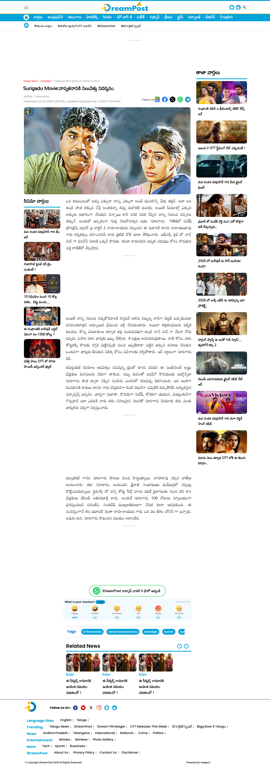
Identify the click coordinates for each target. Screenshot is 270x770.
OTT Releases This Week (148, 726)
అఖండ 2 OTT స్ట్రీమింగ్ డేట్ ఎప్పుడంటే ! (221, 148)
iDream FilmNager (111, 726)
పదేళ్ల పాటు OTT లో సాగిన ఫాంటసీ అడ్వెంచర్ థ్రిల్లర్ (39, 364)
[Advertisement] (135, 50)
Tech (46, 746)
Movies (64, 739)
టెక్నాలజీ (194, 17)
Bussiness (77, 746)
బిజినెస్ (210, 17)
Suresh (168, 632)
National (126, 733)
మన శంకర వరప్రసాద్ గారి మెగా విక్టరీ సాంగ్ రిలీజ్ (220, 421)
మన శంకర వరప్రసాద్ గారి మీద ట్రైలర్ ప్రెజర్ (220, 184)
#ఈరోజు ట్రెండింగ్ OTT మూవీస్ (75, 26)
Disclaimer (130, 752)
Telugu (82, 720)
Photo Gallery (103, 739)
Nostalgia (150, 632)
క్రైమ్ (180, 17)
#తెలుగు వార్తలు (43, 26)
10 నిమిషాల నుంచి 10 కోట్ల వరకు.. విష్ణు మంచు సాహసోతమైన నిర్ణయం (40, 299)
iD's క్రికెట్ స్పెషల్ (182, 726)
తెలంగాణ (74, 17)
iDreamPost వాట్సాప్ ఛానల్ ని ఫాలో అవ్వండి (131, 590)
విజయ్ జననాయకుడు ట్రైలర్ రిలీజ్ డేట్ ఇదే (220, 381)
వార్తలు (38, 17)
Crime (143, 733)
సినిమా (107, 17)
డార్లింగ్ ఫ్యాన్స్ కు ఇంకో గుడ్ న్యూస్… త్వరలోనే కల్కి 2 (220, 342)
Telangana (81, 733)
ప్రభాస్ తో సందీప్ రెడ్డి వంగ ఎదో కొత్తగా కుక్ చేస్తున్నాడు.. (221, 224)
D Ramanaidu (92, 632)
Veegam (205, 762)
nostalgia (45, 81)
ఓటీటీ (141, 17)
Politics (158, 733)
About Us (61, 752)
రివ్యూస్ (155, 17)
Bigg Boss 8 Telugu (211, 726)
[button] (186, 646)
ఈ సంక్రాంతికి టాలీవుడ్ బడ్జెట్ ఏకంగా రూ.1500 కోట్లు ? (41, 331)
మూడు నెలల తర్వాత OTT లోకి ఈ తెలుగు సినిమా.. (222, 460)
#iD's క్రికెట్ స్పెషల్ (131, 26)
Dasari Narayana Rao (122, 632)
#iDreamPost (106, 26)
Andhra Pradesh (55, 733)
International (105, 733)
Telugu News (30, 81)
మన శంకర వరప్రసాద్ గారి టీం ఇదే (42, 234)
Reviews (81, 739)
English (226, 17)
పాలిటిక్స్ (92, 17)
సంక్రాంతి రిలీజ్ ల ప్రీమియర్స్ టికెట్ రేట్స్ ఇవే (221, 111)
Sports (60, 746)
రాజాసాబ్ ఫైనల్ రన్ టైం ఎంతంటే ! (37, 266)
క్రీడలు (168, 17)
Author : (36, 96)
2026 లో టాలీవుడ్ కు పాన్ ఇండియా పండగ (219, 263)
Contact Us (108, 752)
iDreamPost (83, 726)
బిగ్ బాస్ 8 (124, 17)
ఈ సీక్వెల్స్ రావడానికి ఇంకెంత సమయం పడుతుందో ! (78, 686)
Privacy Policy (83, 752)
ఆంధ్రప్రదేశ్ (55, 17)
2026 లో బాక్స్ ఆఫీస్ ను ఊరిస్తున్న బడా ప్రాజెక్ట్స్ (221, 303)
